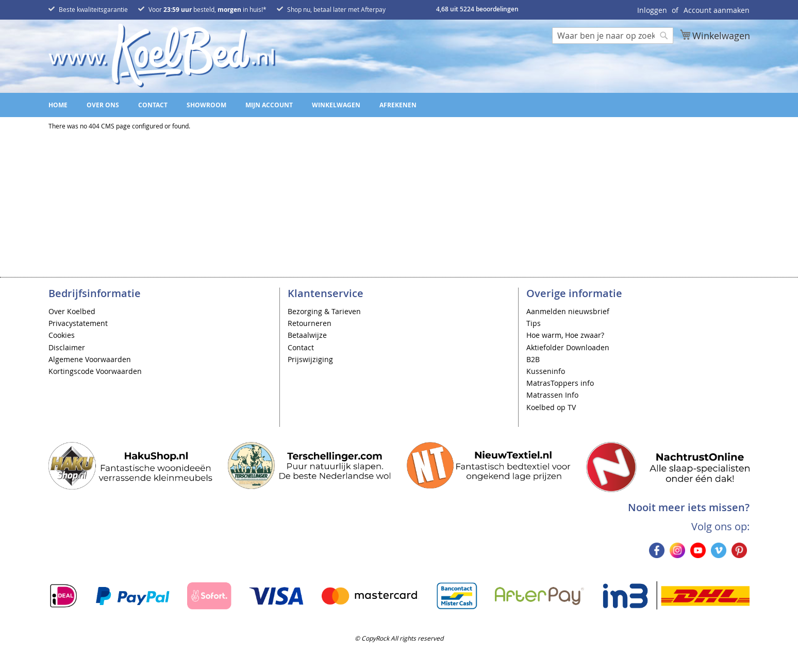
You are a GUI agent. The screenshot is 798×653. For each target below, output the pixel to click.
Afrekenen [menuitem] (398, 105)
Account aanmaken (717, 10)
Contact (301, 347)
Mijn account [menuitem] (269, 105)
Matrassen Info (552, 395)
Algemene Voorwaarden (89, 359)
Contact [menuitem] (153, 105)
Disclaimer (66, 347)
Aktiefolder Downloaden (567, 347)
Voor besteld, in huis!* (207, 9)
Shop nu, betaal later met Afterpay (336, 9)
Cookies (61, 335)
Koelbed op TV (551, 407)
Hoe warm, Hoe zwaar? (565, 335)
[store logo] (161, 55)
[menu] (399, 105)
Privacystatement (78, 323)
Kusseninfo (545, 371)
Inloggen (652, 10)
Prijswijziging (310, 359)
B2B (533, 359)
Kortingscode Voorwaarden (95, 371)
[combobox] (612, 35)
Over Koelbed (71, 311)
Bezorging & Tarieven (324, 311)
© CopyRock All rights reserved (399, 638)
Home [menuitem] (58, 105)
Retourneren (309, 323)
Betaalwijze (307, 335)
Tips (533, 323)
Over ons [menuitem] (103, 105)
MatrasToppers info (560, 383)
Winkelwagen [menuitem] (336, 105)
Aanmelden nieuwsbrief (567, 311)
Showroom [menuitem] (206, 105)
